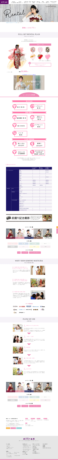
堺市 (26, 423)
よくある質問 (34, 451)
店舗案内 (7, 451)
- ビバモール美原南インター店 (10, 454)
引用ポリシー (34, 450)
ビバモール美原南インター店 (29, 425)
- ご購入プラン (8, 446)
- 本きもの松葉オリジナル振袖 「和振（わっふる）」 (27, 445)
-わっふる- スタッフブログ (36, 445)
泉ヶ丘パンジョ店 (27, 424)
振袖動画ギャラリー (25, 451)
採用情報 (44, 446)
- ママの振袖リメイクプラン (10, 447)
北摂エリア (45, 418)
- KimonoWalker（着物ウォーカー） (27, 447)
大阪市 (26, 418)
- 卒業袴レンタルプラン (9, 448)
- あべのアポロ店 (8, 452)
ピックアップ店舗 (25, 454)
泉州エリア (38, 418)
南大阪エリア (33, 418)
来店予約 (57, 227)
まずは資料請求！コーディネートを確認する (29, 82)
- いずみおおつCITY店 (17, 455)
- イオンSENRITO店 (9, 456)
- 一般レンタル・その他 (26, 450)
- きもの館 (15, 453)
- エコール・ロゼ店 (8, 455)
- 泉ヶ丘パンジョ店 (16, 452)
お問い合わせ (34, 446)
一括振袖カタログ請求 (36, 449)
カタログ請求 (57, 231)
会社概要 (44, 445)
